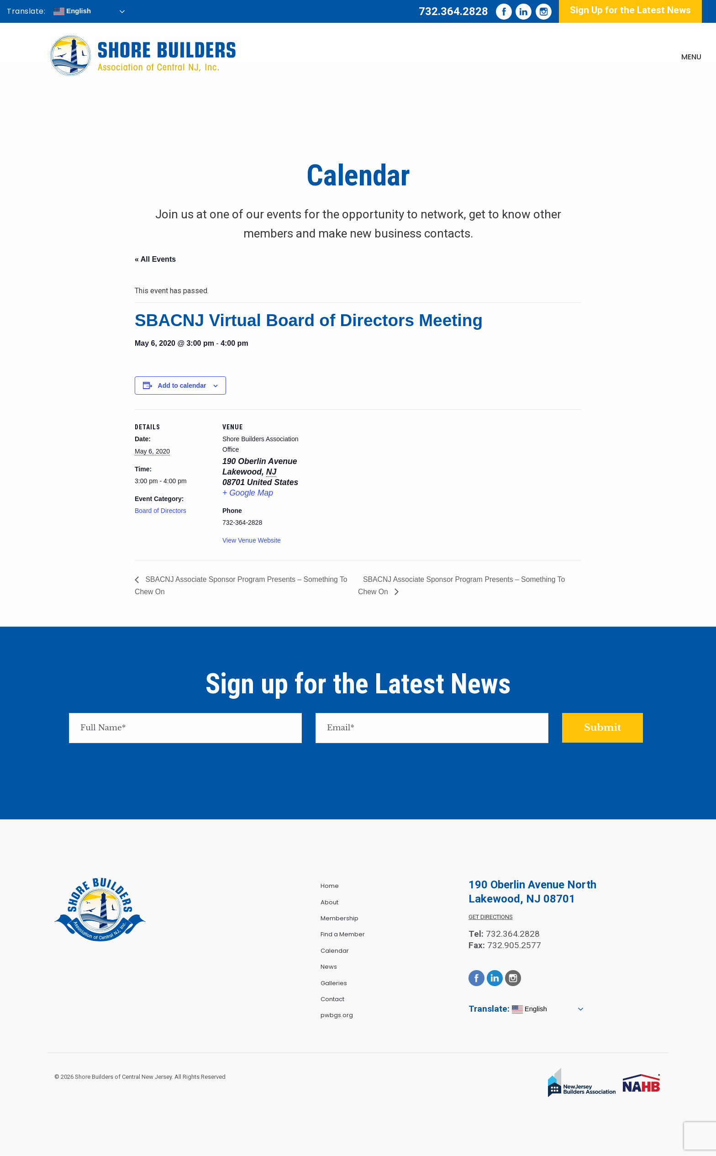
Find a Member (343, 934)
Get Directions (491, 917)
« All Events (155, 259)
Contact (332, 999)
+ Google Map (247, 492)
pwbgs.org (337, 1015)
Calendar (335, 950)
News (329, 966)
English (72, 11)
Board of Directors (160, 510)
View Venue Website (251, 540)
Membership (339, 918)
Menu (691, 57)
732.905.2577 (514, 945)
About (329, 902)
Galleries (334, 983)
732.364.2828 (453, 11)
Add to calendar (182, 385)
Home (330, 886)
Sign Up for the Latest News (630, 10)
